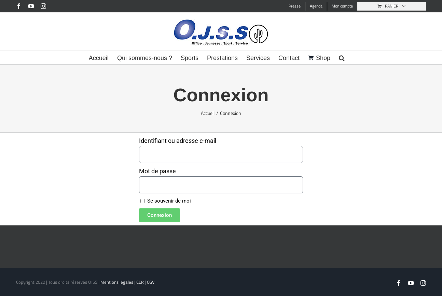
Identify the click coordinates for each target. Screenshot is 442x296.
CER (140, 282)
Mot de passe (157, 171)
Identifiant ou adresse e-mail (177, 140)
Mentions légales (116, 282)
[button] (342, 57)
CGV (151, 282)
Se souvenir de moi (165, 201)
